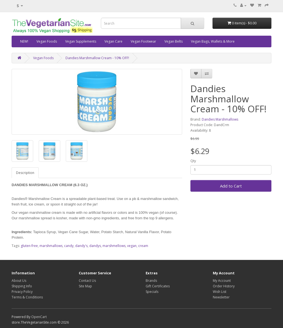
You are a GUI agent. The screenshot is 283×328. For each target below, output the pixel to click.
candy (69, 245)
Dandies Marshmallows (220, 119)
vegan (132, 245)
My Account (222, 280)
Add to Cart (231, 186)
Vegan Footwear (143, 41)
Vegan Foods (46, 41)
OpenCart (39, 316)
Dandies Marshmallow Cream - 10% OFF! (97, 58)
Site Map (85, 286)
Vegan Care (113, 41)
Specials (152, 291)
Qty (193, 160)
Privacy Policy (22, 291)
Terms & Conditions (27, 297)
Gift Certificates (158, 286)
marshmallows (51, 245)
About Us (19, 280)
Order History (224, 286)
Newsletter (221, 297)
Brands (151, 280)
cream (143, 245)
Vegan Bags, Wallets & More (213, 41)
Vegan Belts (173, 41)
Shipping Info (22, 286)
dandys (95, 245)
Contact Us (87, 280)
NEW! (24, 41)
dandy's (81, 245)
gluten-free (29, 245)
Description (25, 172)
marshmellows (114, 245)
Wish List (219, 291)
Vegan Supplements (80, 41)
